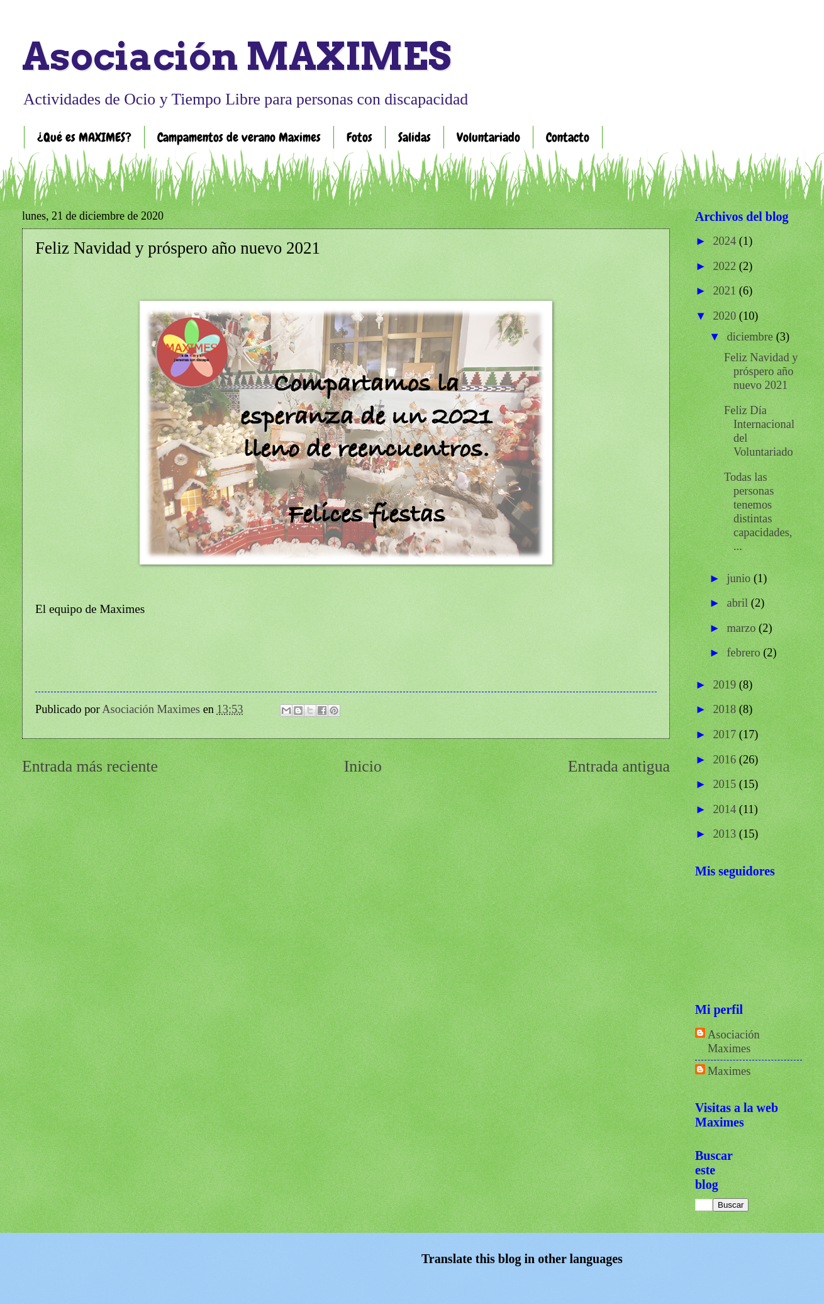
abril (739, 603)
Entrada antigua (619, 766)
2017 (725, 734)
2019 (725, 684)
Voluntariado (488, 137)
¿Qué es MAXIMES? (84, 137)
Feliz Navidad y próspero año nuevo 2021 (761, 371)
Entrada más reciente (90, 766)
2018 (725, 709)
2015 (725, 784)
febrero (745, 652)
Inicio (363, 766)
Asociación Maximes (734, 1041)
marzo (743, 628)
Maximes (729, 1071)
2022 (725, 266)
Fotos (359, 137)
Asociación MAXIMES (236, 56)
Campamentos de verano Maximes (239, 137)
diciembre (751, 336)
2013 (725, 834)
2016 (725, 759)
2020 (725, 316)
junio (740, 578)
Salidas (414, 137)
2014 (725, 809)
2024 (725, 241)
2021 (725, 290)
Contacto (567, 137)
